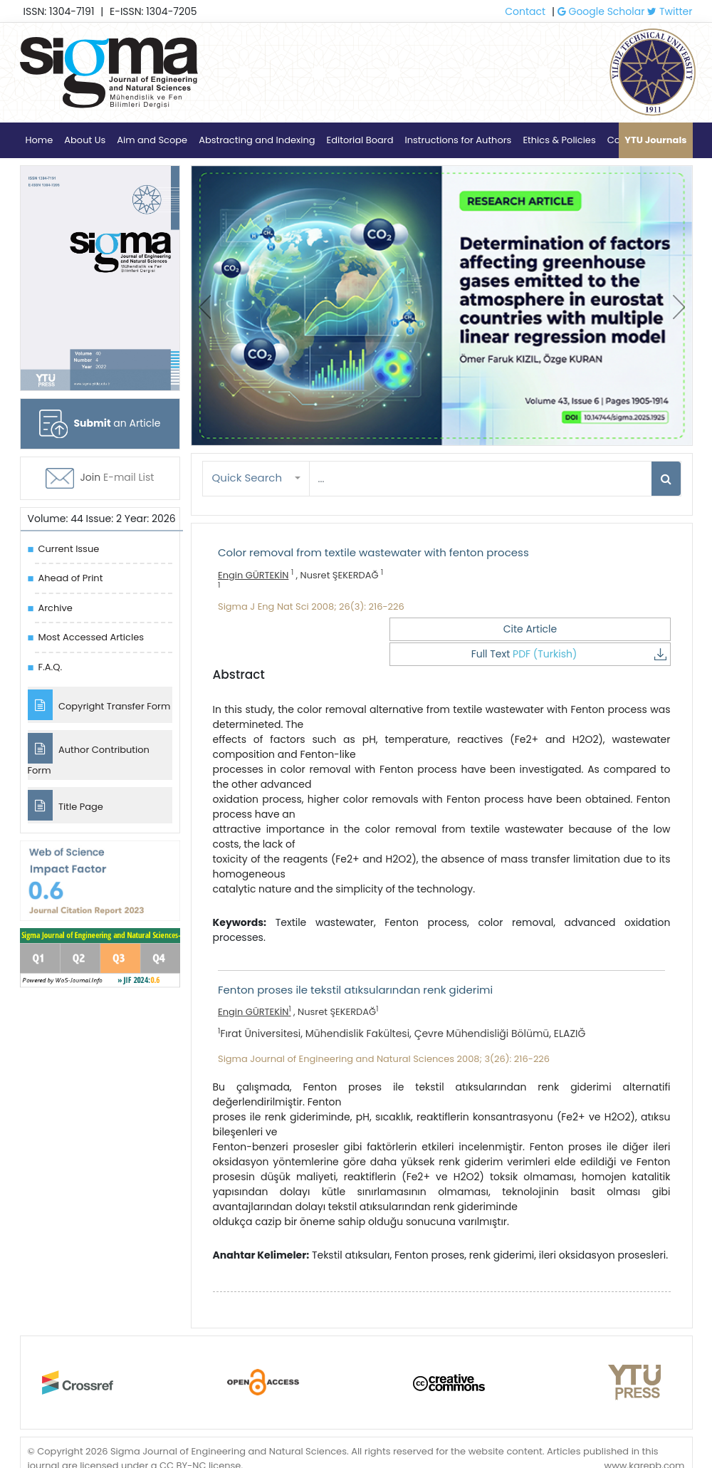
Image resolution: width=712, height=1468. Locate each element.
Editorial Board (360, 140)
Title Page (65, 809)
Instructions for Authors (457, 140)
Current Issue (69, 549)
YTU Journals (655, 140)
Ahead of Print (70, 578)
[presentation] (205, 307)
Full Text (607, 629)
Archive (55, 608)
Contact (525, 11)
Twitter (669, 11)
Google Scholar (601, 11)
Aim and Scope (152, 140)
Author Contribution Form (89, 757)
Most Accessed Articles (91, 637)
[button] (256, 478)
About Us (84, 140)
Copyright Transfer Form (99, 705)
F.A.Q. (50, 667)
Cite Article (468, 629)
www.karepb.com (644, 1438)
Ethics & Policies (559, 140)
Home (39, 140)
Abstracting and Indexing (257, 140)
